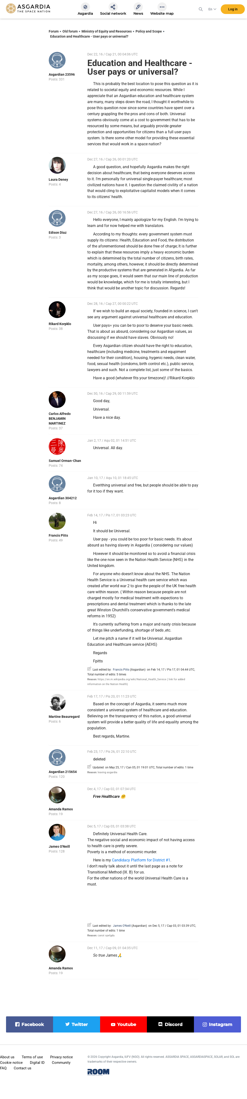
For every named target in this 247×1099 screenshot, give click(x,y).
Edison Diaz (58, 232)
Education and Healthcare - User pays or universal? (89, 36)
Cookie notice (11, 1062)
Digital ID (37, 1062)
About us (7, 1057)
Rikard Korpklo (60, 324)
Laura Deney (58, 179)
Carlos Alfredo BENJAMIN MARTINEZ (60, 418)
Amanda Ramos (61, 809)
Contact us (22, 1068)
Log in (233, 9)
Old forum (70, 31)
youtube (126, 1024)
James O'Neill (59, 846)
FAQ (3, 1068)
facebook (32, 1024)
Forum (54, 31)
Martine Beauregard (64, 717)
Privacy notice (61, 1057)
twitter (80, 1024)
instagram (220, 1024)
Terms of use (32, 1057)
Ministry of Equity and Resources (107, 31)
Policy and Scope (149, 31)
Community (61, 1062)
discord (173, 1024)
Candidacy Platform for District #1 (141, 860)
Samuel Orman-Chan (65, 461)
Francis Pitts (58, 535)
